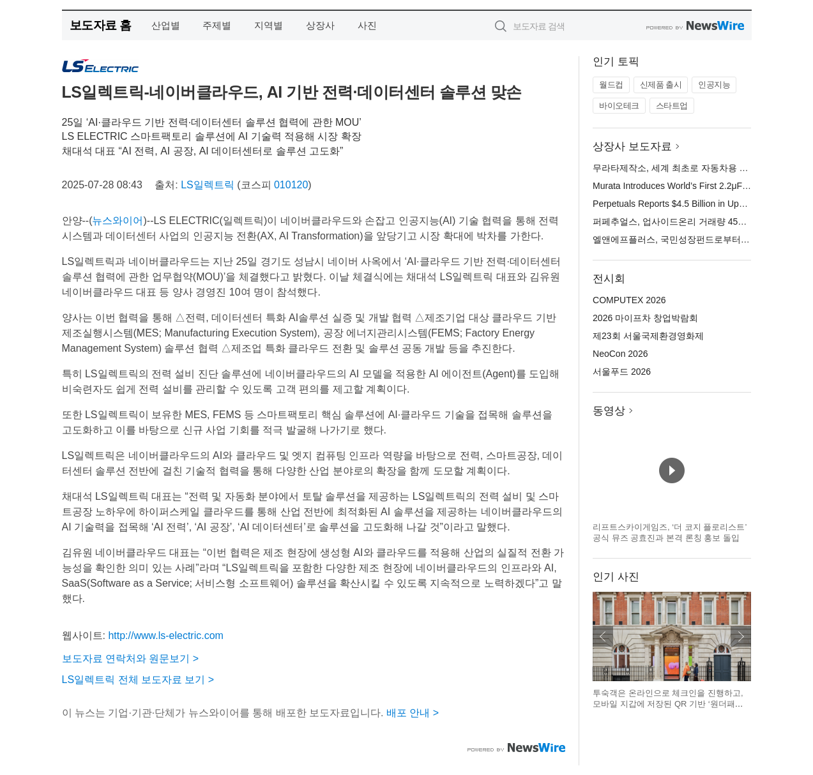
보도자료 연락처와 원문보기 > (130, 658)
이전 (603, 636)
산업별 (165, 25)
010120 (291, 184)
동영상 (609, 411)
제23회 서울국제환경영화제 (648, 336)
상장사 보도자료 (632, 146)
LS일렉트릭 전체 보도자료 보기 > (138, 679)
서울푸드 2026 (622, 371)
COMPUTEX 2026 (629, 300)
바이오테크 (619, 105)
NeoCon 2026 (620, 354)
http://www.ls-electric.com (165, 635)
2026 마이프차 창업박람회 (645, 318)
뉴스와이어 (117, 220)
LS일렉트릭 (207, 184)
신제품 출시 (661, 84)
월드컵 (611, 84)
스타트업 (672, 105)
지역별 (268, 25)
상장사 (320, 25)
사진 (367, 25)
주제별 (216, 25)
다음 (741, 636)
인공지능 (714, 84)
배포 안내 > (412, 712)
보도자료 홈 (101, 25)
